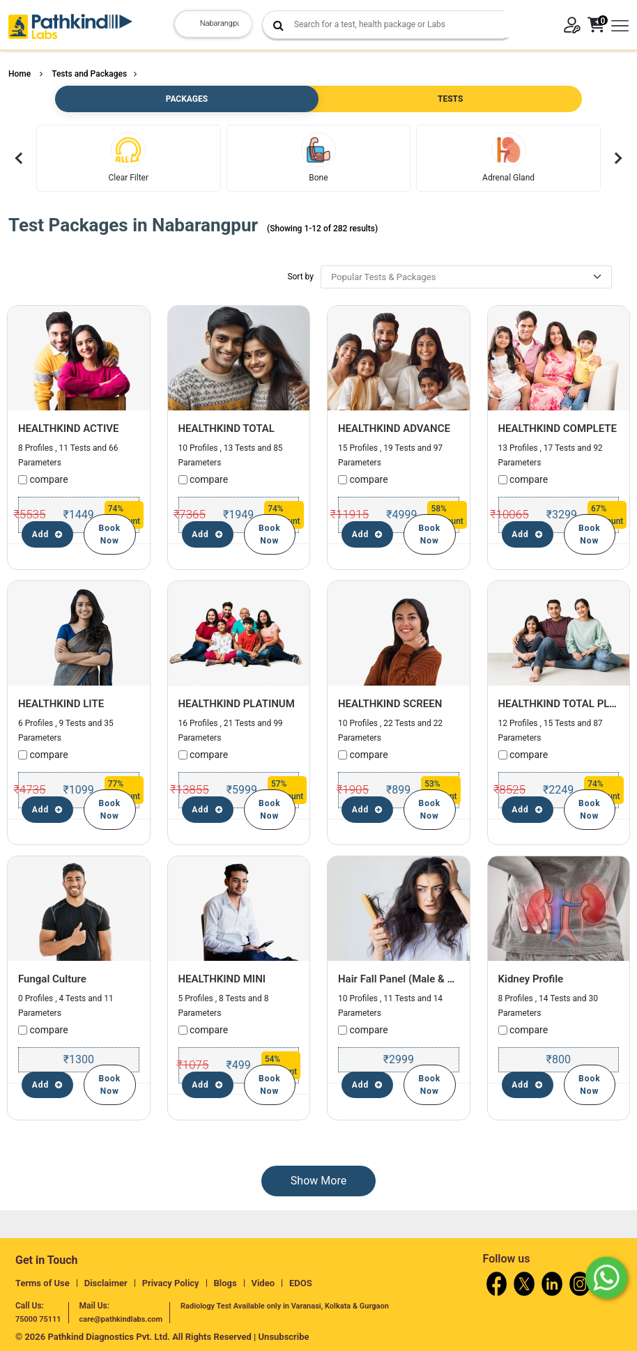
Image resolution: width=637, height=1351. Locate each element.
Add (47, 534)
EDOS (300, 1283)
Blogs (225, 1283)
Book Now (110, 534)
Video (263, 1283)
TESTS (450, 99)
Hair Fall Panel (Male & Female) (411, 979)
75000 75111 (38, 1319)
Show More (318, 1180)
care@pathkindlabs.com (120, 1319)
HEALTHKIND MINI (222, 979)
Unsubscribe (284, 1336)
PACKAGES (187, 99)
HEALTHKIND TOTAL (226, 428)
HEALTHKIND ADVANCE (394, 428)
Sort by (300, 276)
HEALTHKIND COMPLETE (557, 428)
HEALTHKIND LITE (61, 703)
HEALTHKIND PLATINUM (236, 703)
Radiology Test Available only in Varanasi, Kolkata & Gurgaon (285, 1306)
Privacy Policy (170, 1283)
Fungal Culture (52, 979)
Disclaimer (106, 1283)
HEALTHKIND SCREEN (390, 703)
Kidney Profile (531, 979)
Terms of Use (42, 1283)
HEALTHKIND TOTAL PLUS (560, 703)
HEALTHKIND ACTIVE (68, 428)
